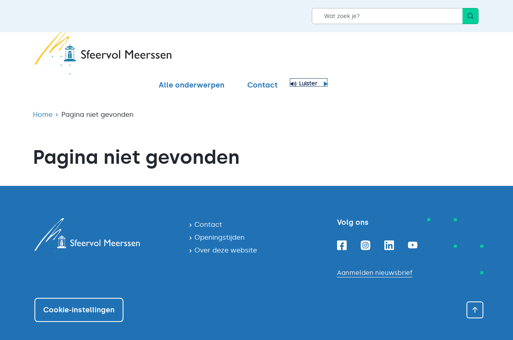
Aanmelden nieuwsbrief (374, 259)
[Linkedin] (389, 231)
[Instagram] (365, 231)
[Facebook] (342, 231)
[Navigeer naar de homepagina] (105, 224)
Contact (413, 55)
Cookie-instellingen (79, 295)
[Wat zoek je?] (387, 16)
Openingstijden (219, 223)
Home (43, 100)
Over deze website (225, 236)
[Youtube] (413, 231)
